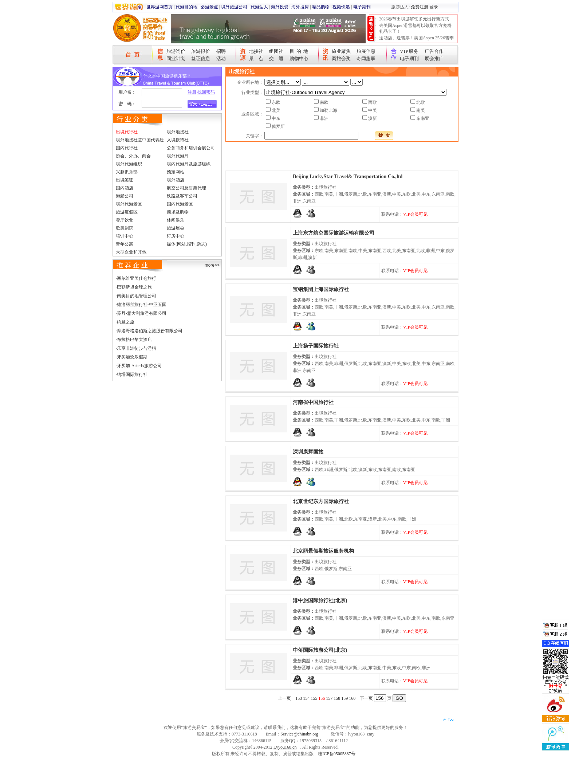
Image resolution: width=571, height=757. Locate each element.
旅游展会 (175, 228)
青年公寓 (124, 244)
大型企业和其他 (131, 252)
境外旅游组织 (129, 163)
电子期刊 (362, 6)
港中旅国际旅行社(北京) (320, 600)
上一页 (284, 698)
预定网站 (175, 171)
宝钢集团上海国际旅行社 (321, 289)
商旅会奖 (341, 58)
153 (298, 698)
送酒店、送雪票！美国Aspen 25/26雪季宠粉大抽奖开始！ (416, 40)
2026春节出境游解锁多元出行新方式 (414, 18)
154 (306, 698)
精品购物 (321, 6)
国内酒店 (124, 188)
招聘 (221, 51)
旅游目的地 (186, 6)
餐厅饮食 (124, 220)
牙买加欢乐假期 (132, 357)
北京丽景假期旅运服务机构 (323, 551)
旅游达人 (259, 6)
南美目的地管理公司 (136, 295)
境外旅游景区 (129, 204)
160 (352, 698)
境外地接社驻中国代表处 (140, 139)
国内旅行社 (127, 147)
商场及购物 (178, 212)
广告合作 (434, 51)
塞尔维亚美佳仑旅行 (136, 278)
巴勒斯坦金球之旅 (134, 287)
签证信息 (200, 58)
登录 (433, 6)
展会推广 (434, 58)
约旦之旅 (125, 322)
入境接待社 (178, 139)
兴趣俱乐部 (127, 171)
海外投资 (279, 6)
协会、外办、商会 (133, 155)
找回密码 (206, 92)
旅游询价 (175, 51)
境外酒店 (175, 180)
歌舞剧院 (124, 228)
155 (314, 698)
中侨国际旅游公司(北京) (320, 650)
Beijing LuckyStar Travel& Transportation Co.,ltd (347, 176)
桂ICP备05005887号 (336, 753)
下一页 (366, 698)
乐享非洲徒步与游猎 (136, 348)
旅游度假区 (127, 212)
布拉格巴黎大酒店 (134, 339)
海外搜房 (300, 6)
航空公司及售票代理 (186, 188)
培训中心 (124, 236)
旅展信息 (366, 51)
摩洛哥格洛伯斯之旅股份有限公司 (149, 330)
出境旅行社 (127, 131)
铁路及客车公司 (182, 196)
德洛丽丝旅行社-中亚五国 (141, 304)
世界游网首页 (159, 6)
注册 (192, 92)
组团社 (276, 51)
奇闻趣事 (366, 58)
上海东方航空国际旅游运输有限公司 (333, 233)
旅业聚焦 (341, 51)
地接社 (256, 51)
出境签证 (124, 180)
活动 (221, 58)
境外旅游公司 (234, 6)
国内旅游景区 (180, 204)
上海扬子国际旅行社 (316, 346)
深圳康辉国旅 (308, 452)
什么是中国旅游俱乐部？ (167, 76)
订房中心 (175, 236)
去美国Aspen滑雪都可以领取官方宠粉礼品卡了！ (415, 28)
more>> (212, 265)
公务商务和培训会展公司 (191, 147)
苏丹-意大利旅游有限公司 (141, 313)
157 (329, 698)
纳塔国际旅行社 (132, 374)
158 (337, 698)
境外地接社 (178, 131)
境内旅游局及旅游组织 (188, 163)
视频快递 (341, 6)
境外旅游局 (178, 155)
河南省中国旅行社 (313, 402)
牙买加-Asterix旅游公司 (139, 365)
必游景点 (209, 6)
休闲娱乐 (175, 220)
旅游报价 (200, 51)
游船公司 (124, 196)
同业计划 (175, 58)
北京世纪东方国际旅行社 (321, 501)
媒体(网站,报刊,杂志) (187, 244)
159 (344, 698)
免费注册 (419, 6)
